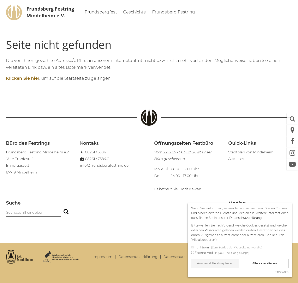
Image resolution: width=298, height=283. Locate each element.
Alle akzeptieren (264, 263)
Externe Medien (220, 253)
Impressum (102, 257)
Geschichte (134, 12)
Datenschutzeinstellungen (186, 257)
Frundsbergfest (101, 12)
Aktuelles (236, 159)
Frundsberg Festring (173, 12)
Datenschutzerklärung (137, 257)
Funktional (226, 248)
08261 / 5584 (95, 152)
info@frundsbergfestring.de (104, 165)
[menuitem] (101, 12)
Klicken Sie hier (22, 78)
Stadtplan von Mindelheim (251, 152)
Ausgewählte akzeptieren (215, 263)
